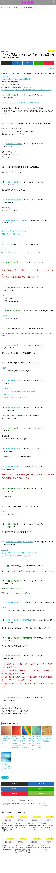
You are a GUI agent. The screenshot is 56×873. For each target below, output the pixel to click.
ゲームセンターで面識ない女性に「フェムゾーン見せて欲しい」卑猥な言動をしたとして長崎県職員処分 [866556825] (16, 741)
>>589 (3, 388)
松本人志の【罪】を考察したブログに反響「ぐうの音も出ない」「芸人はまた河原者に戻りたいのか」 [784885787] (26, 741)
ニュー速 (5, 776)
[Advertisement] (27, 30)
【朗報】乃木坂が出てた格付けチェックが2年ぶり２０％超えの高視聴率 (5, 766)
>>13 (3, 316)
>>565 (3, 607)
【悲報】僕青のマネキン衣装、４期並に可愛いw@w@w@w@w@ (5, 740)
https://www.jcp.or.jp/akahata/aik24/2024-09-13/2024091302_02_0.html (25, 90)
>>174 (3, 550)
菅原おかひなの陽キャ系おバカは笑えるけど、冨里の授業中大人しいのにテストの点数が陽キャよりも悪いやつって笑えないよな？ (36, 742)
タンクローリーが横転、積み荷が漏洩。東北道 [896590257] (46, 739)
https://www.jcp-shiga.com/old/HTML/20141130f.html (19, 103)
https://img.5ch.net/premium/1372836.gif (15, 79)
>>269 (3, 705)
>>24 (3, 249)
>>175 (3, 228)
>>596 (3, 295)
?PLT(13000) (5, 76)
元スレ (50, 68)
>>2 (2, 368)
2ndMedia (28, 2)
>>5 (2, 511)
